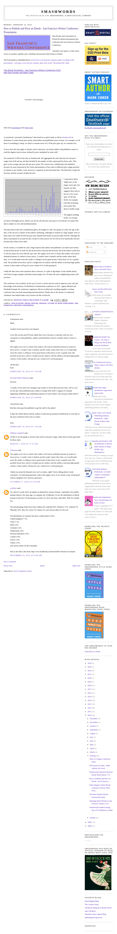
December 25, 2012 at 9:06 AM (26, 555)
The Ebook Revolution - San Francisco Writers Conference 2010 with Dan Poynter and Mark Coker (32, 71)
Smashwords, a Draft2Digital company (70, 15)
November (94, 722)
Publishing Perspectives (93, 917)
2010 (90, 715)
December (94, 718)
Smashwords (66, 137)
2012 (90, 708)
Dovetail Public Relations (19, 378)
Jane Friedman (90, 911)
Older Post (76, 566)
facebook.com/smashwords (95, 128)
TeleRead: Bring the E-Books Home (98, 908)
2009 (90, 822)
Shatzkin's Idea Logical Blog (95, 914)
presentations (16, 128)
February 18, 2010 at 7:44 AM (26, 371)
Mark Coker (29, 128)
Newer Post (8, 566)
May (92, 745)
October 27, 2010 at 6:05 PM (25, 482)
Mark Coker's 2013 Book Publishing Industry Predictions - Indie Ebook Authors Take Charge (101, 418)
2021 (90, 674)
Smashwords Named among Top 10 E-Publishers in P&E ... (101, 810)
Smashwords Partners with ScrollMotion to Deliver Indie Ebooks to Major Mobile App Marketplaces (102, 446)
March (92, 752)
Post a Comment (10, 562)
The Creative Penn (92, 904)
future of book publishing (61, 303)
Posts (89, 247)
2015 (90, 697)
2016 (90, 693)
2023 (90, 667)
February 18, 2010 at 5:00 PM (25, 397)
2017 (90, 689)
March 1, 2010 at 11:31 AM (24, 444)
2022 (90, 670)
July (91, 737)
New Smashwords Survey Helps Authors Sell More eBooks (102, 365)
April (92, 748)
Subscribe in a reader (92, 651)
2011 (90, 711)
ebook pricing (31, 303)
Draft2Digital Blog (92, 901)
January (93, 818)
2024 (90, 663)
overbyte (13, 488)
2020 (90, 678)
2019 (90, 682)
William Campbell (17, 433)
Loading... (88, 840)
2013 (90, 704)
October (93, 726)
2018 (90, 685)
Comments (91, 252)
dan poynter (18, 303)
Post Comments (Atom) (23, 571)
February (93, 756)
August (93, 733)
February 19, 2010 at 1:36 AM (26, 426)
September (94, 730)
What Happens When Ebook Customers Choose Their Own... (99, 788)
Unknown (13, 450)
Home (42, 566)
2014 (90, 700)
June (92, 741)
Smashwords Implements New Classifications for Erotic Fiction (102, 500)
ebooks (43, 303)
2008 (90, 826)
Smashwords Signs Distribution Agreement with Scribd (102, 390)
